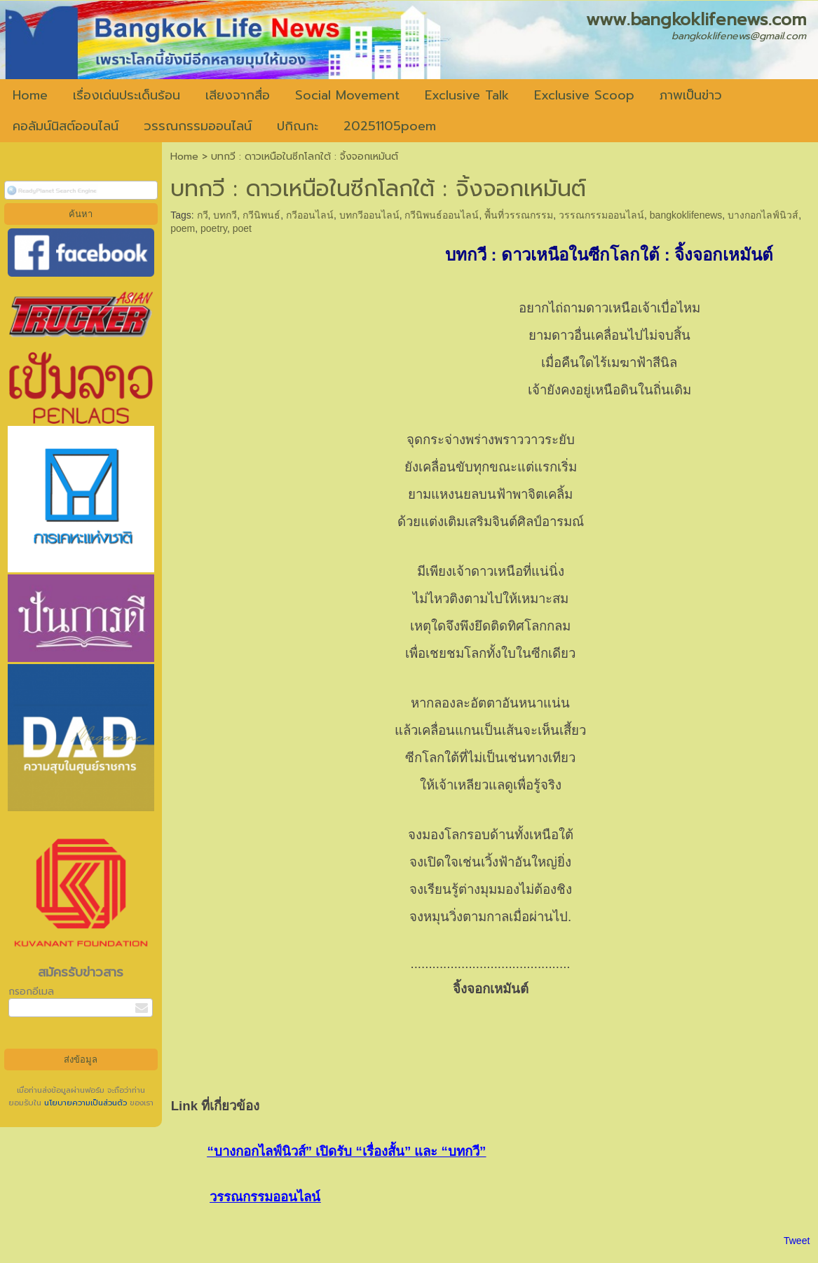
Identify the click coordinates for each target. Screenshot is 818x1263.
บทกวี (225, 215)
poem (182, 228)
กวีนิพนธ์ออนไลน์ (441, 215)
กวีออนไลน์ (310, 215)
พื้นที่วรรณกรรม (518, 215)
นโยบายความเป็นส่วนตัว (85, 1103)
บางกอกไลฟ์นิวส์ (763, 215)
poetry (213, 228)
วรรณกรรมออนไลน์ (601, 215)
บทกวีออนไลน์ (369, 215)
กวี (202, 215)
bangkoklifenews (686, 215)
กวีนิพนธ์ (261, 215)
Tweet (797, 1240)
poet (242, 228)
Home (184, 156)
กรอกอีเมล (31, 991)
